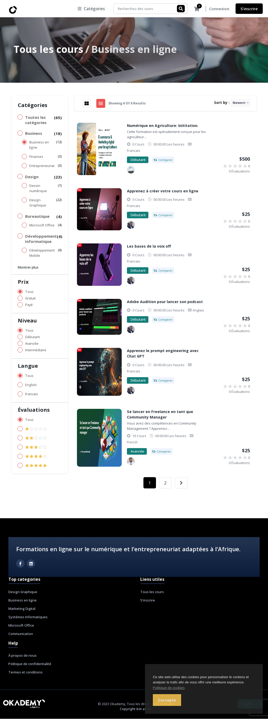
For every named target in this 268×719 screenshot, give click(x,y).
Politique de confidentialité (29, 664)
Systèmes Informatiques (28, 617)
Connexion (219, 9)
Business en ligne (39, 145)
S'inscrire (249, 8)
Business (33, 133)
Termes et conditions (25, 672)
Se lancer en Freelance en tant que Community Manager (160, 414)
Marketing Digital (21, 608)
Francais (31, 394)
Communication (20, 634)
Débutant (32, 337)
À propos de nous (22, 655)
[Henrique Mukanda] (131, 461)
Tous (29, 292)
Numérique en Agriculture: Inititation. (162, 125)
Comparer (163, 160)
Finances (36, 157)
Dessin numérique (38, 188)
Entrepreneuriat (41, 166)
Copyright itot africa (135, 709)
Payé (29, 305)
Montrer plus (28, 267)
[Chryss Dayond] (131, 225)
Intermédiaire (35, 350)
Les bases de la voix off (149, 246)
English (31, 385)
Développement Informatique (41, 239)
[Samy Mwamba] (131, 170)
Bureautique (37, 216)
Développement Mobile (42, 253)
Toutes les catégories (36, 120)
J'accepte (167, 700)
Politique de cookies (169, 687)
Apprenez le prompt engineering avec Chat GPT (163, 353)
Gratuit (30, 298)
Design (31, 177)
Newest (239, 103)
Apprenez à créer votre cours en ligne (162, 191)
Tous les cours (48, 49)
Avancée (31, 344)
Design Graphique (37, 203)
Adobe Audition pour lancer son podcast (165, 301)
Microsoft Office (41, 225)
